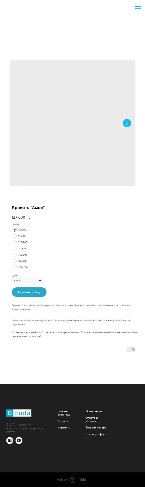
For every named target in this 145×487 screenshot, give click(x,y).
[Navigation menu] (138, 7)
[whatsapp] (19, 443)
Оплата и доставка (91, 419)
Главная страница (64, 412)
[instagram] (9, 443)
